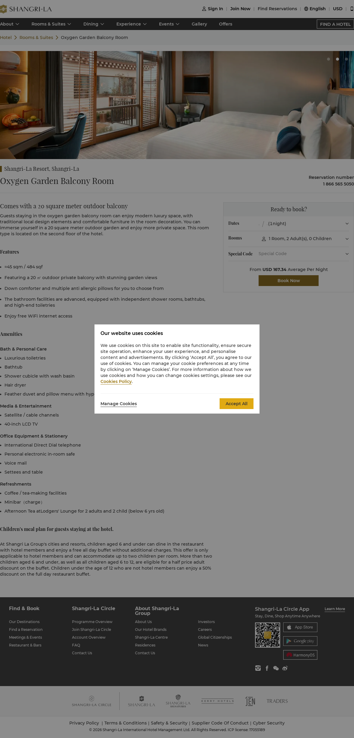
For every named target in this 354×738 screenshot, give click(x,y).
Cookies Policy (116, 381)
